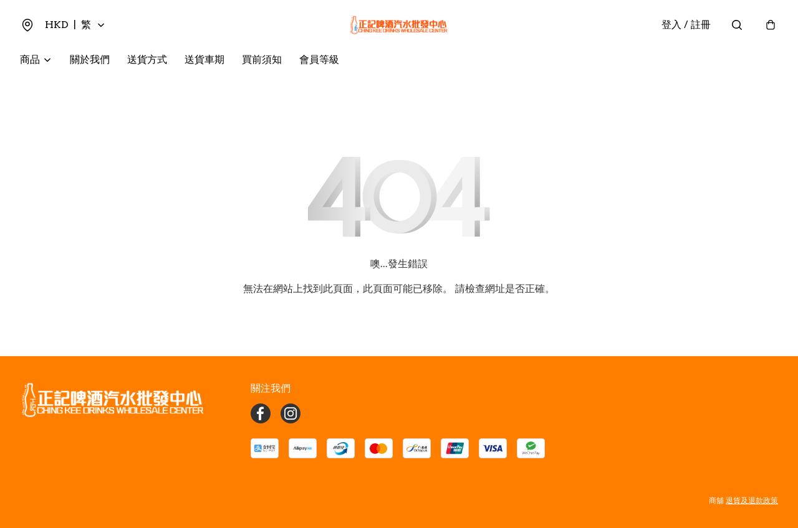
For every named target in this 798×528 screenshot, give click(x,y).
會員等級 (319, 59)
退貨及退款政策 (752, 500)
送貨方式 (147, 59)
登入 (686, 25)
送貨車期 (204, 59)
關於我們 (90, 59)
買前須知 (262, 59)
